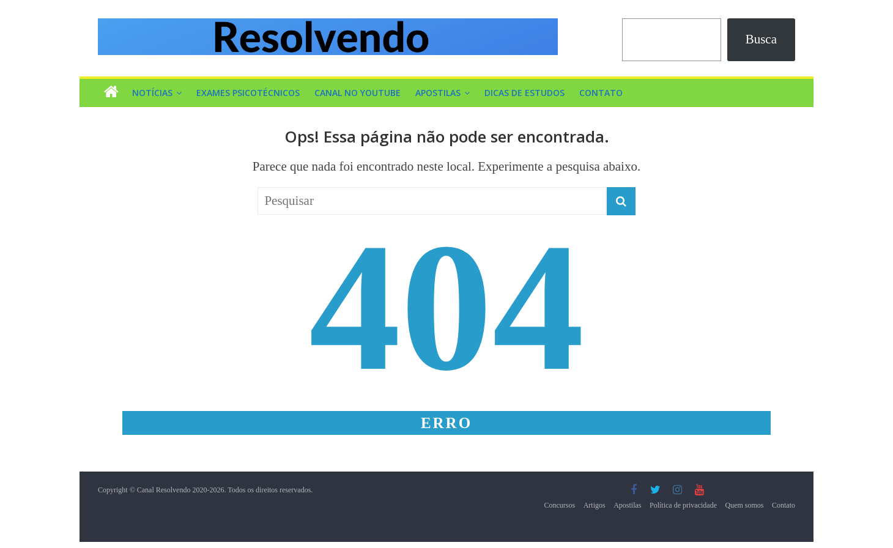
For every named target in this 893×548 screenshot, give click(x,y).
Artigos (595, 505)
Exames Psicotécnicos (248, 92)
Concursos (560, 505)
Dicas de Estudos (524, 92)
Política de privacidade (683, 505)
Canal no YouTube (357, 92)
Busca (761, 39)
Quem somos (744, 505)
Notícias (152, 92)
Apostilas (438, 92)
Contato (601, 92)
